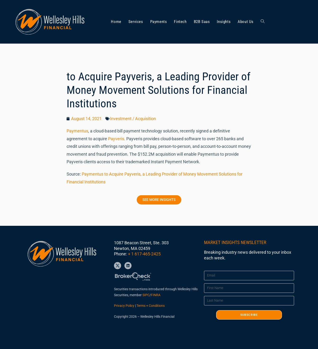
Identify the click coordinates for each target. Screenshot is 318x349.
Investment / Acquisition (133, 118)
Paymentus (77, 130)
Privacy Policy (124, 306)
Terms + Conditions (150, 306)
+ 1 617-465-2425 (144, 253)
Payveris (116, 138)
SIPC (146, 295)
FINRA (155, 295)
